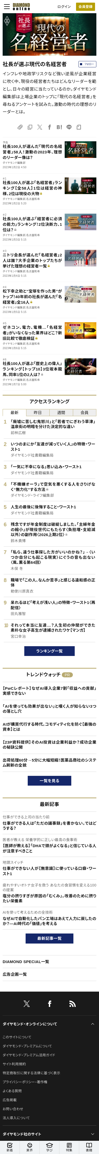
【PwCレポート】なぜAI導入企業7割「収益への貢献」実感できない (49, 691)
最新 (14, 412)
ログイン (64, 6)
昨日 (38, 412)
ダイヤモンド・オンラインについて (30, 1024)
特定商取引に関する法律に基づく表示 (31, 1073)
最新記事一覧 (49, 938)
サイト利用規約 (14, 1064)
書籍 (89, 1147)
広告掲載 (10, 1100)
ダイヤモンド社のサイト (22, 1134)
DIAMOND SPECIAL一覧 (26, 961)
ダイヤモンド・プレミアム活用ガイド (29, 1055)
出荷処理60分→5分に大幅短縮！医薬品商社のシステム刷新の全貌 (49, 763)
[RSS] (72, 1004)
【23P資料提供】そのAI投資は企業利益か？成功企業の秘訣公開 (49, 745)
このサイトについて (17, 1037)
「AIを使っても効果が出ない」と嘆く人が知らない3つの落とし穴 (49, 709)
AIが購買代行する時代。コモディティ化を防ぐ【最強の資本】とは (49, 727)
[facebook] (49, 1004)
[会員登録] (85, 7)
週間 (61, 412)
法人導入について (16, 1118)
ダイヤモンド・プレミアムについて (27, 1046)
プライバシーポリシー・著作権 (25, 1082)
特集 (69, 1147)
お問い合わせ (13, 1109)
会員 (85, 412)
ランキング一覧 (49, 651)
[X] (26, 1004)
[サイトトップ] (21, 6)
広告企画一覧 (15, 974)
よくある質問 (12, 1091)
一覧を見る (49, 780)
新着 (9, 1147)
